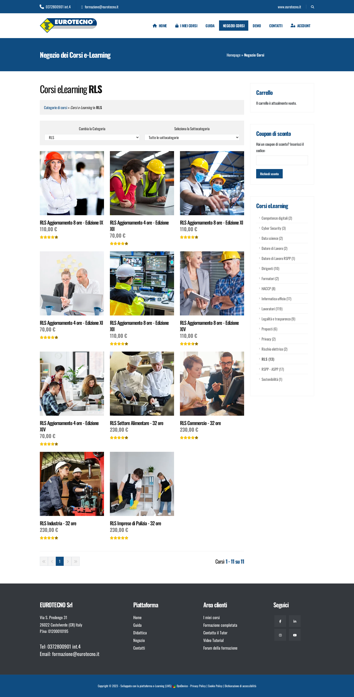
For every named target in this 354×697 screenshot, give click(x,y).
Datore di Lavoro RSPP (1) (278, 258)
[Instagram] (280, 635)
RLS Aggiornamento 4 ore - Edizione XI (71, 322)
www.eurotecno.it (289, 6)
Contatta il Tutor (215, 633)
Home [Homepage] (160, 25)
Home (137, 617)
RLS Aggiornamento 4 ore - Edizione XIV (69, 426)
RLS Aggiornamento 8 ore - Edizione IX (71, 222)
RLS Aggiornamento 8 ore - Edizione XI (211, 222)
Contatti (275, 25)
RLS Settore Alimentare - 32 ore (136, 423)
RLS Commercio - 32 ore (200, 423)
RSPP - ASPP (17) (273, 369)
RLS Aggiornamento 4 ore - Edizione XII (139, 225)
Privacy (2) (269, 338)
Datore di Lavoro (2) (274, 248)
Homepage (233, 54)
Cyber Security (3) (274, 228)
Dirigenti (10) (270, 268)
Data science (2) (272, 238)
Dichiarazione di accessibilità (240, 686)
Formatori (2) (270, 278)
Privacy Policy (198, 686)
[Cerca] (312, 6)
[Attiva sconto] (269, 173)
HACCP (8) (268, 288)
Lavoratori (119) (272, 308)
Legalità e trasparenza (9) (278, 318)
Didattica (140, 633)
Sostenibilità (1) (272, 379)
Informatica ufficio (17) (276, 298)
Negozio (139, 640)
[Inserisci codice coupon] (282, 160)
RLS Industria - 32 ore (58, 523)
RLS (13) (268, 359)
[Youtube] (295, 635)
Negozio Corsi (234, 25)
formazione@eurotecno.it (99, 6)
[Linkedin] (295, 621)
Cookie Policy (215, 686)
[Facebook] (280, 621)
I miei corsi (186, 25)
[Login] (300, 25)
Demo (257, 25)
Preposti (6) (269, 328)
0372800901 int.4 (55, 6)
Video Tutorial (213, 640)
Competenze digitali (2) (277, 218)
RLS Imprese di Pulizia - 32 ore (135, 523)
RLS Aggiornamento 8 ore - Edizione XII (139, 326)
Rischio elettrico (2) (274, 349)
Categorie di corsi (55, 107)
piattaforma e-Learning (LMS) (155, 686)
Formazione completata (220, 625)
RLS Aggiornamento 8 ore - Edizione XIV (209, 326)
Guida (210, 25)
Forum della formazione (220, 648)
